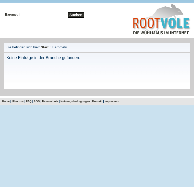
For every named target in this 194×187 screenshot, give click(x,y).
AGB (37, 101)
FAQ (29, 101)
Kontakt (97, 101)
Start (44, 47)
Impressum (112, 101)
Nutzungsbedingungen (75, 101)
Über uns (18, 101)
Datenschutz (50, 101)
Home (6, 101)
